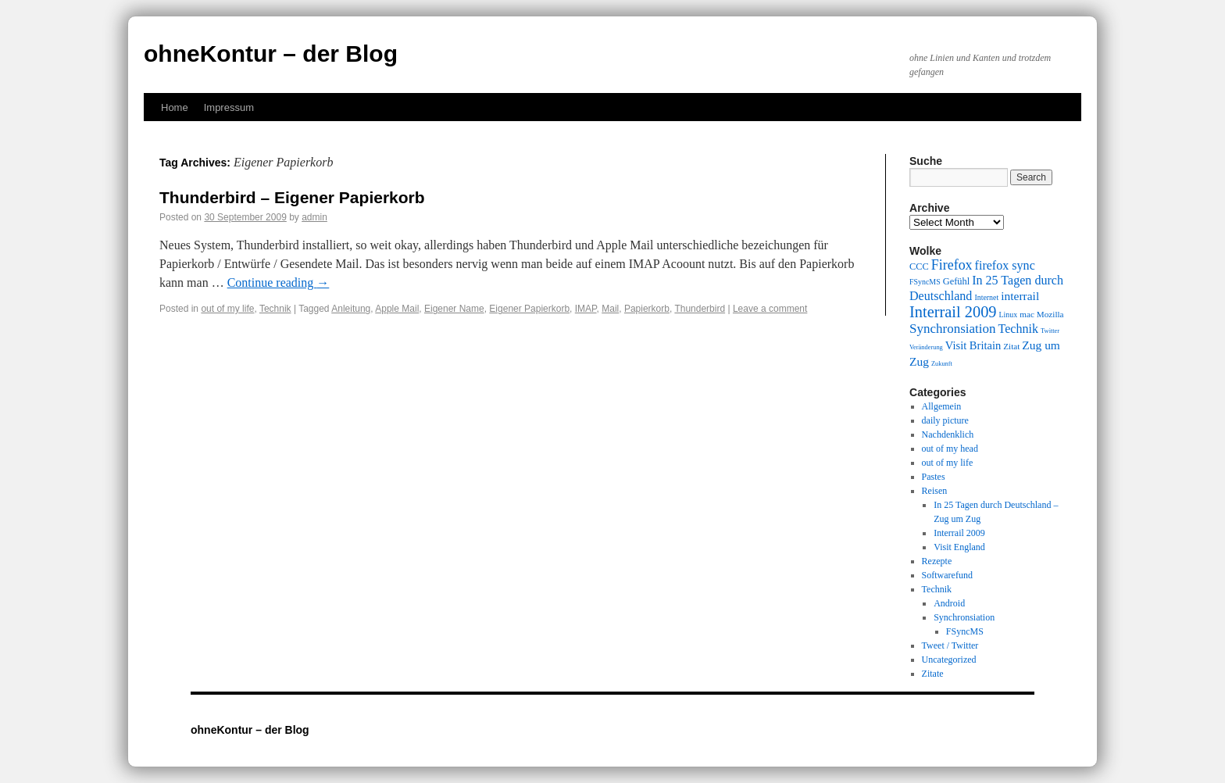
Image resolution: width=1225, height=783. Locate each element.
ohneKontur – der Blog (271, 53)
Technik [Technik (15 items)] (1018, 328)
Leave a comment (770, 308)
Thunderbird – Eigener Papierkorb (292, 197)
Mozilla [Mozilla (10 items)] (1050, 314)
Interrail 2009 (959, 532)
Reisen (935, 490)
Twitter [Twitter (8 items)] (1050, 330)
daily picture (945, 420)
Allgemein (942, 406)
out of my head (950, 448)
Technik (275, 308)
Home (174, 107)
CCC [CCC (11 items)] (919, 266)
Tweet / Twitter (950, 645)
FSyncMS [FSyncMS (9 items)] (925, 281)
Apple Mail (397, 308)
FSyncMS (965, 631)
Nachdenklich (948, 434)
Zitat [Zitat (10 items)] (1011, 346)
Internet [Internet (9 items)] (986, 297)
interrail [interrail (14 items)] (1020, 295)
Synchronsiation (964, 617)
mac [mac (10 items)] (1027, 314)
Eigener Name (454, 308)
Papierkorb (647, 308)
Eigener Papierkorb (529, 308)
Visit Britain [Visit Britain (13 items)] (973, 345)
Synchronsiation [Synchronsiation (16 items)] (952, 328)
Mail (610, 308)
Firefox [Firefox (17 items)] (952, 265)
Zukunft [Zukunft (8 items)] (941, 363)
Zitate (933, 673)
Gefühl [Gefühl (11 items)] (956, 281)
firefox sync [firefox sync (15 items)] (1005, 265)
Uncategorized (949, 659)
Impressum (229, 107)
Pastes (933, 476)
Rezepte (937, 561)
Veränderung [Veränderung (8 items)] (926, 347)
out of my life (227, 308)
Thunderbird (699, 308)
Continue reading (278, 282)
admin (314, 217)
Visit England (959, 547)
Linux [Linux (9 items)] (1008, 314)
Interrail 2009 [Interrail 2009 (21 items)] (953, 311)
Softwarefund (947, 575)
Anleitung (350, 308)
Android (949, 603)
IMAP (586, 308)
